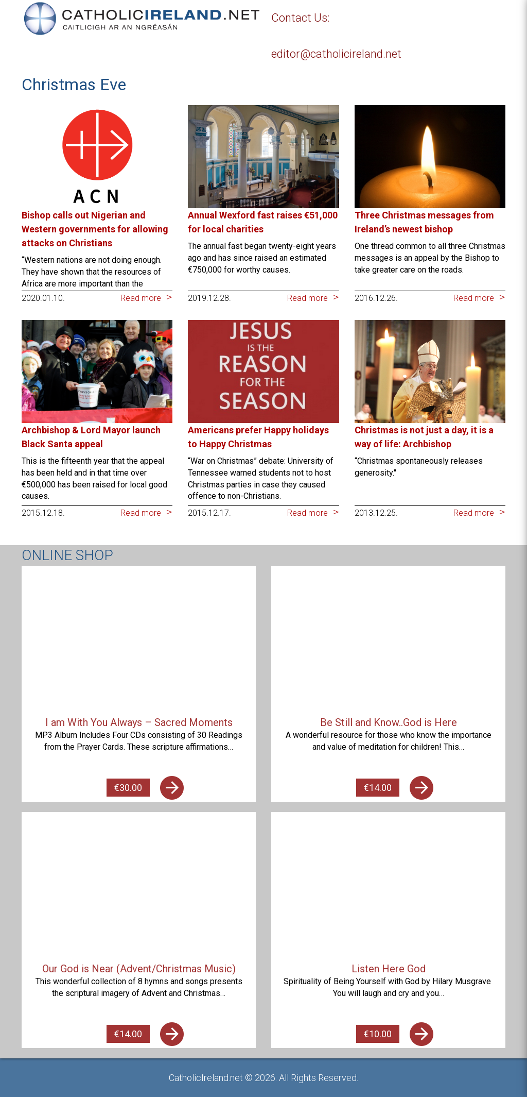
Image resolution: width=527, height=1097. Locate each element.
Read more (140, 298)
